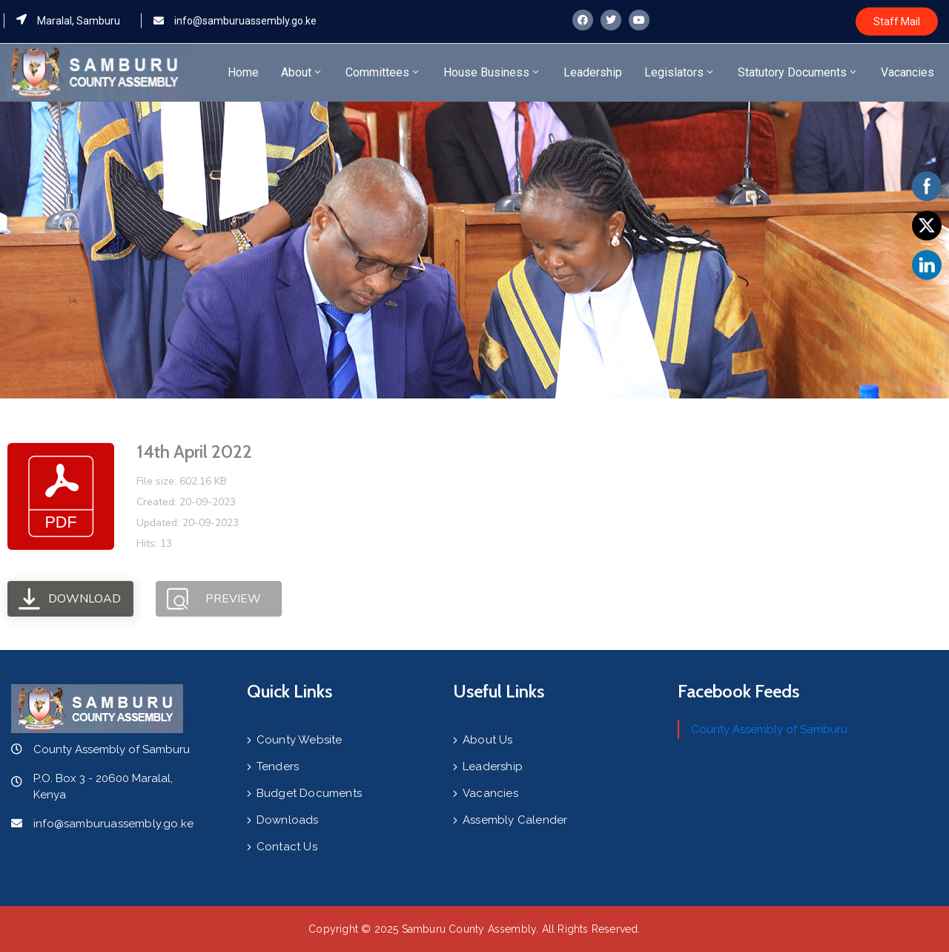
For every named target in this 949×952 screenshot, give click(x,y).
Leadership (592, 72)
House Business (492, 72)
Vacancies (907, 72)
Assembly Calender (515, 820)
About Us (488, 739)
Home (243, 72)
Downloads (288, 820)
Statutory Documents (798, 72)
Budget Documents (309, 793)
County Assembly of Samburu (769, 729)
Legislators (679, 72)
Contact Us (287, 846)
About (302, 72)
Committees (383, 72)
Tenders (278, 766)
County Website (300, 739)
